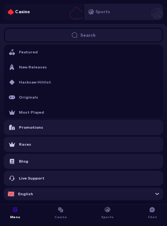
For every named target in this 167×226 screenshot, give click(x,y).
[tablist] (83, 12)
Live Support (26, 178)
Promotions (26, 127)
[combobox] (83, 194)
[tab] (43, 12)
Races (20, 144)
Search (83, 35)
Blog (18, 161)
